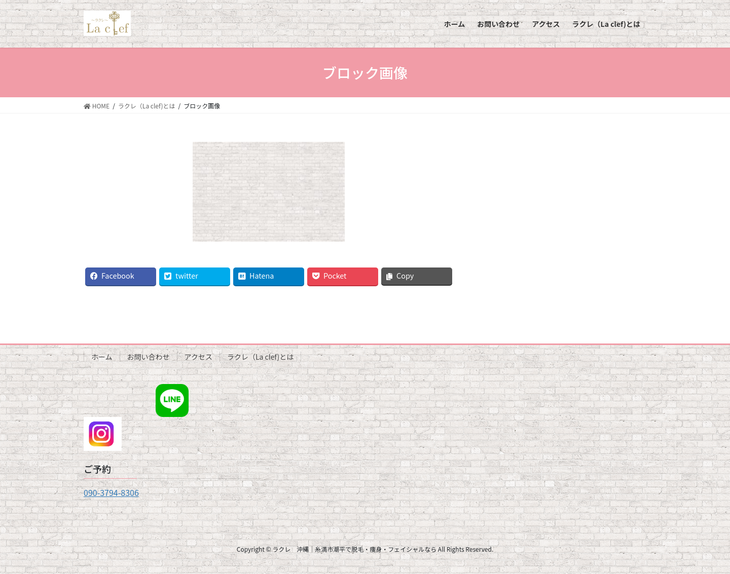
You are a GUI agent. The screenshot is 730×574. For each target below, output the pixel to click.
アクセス (198, 357)
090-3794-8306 (111, 492)
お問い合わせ (148, 357)
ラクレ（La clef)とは (260, 357)
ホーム (102, 357)
